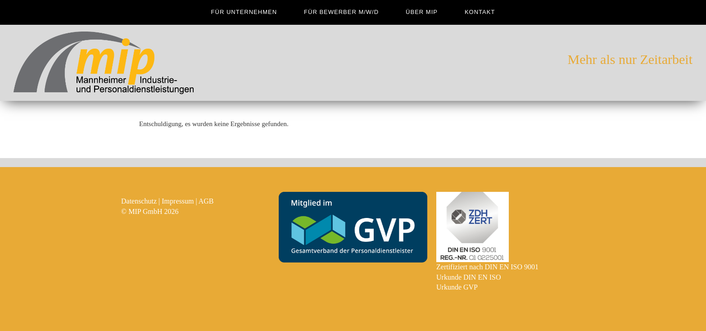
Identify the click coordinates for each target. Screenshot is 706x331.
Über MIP (422, 12)
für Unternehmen (244, 12)
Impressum (178, 201)
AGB (206, 201)
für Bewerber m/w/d (341, 12)
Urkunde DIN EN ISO (468, 277)
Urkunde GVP (457, 287)
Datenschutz (139, 201)
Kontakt (480, 12)
